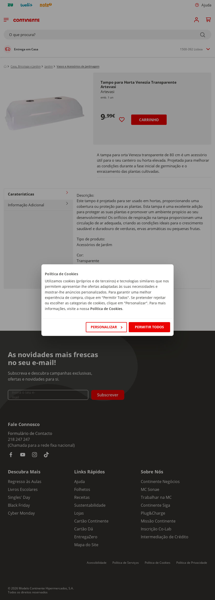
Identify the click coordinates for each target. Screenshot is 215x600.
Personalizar (106, 327)
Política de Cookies (106, 308)
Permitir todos (149, 327)
